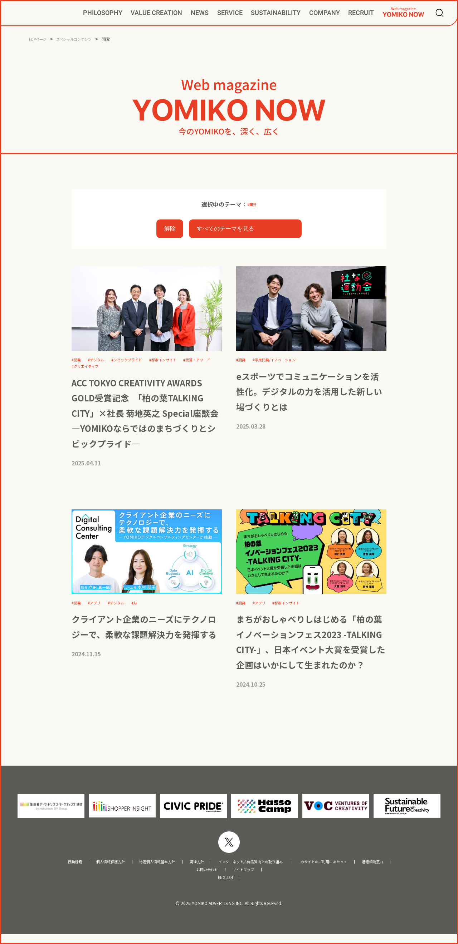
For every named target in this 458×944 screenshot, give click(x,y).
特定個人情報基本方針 (136, 868)
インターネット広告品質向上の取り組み (255, 868)
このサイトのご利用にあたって (349, 868)
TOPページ (39, 39)
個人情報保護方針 (76, 868)
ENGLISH (225, 887)
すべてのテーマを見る (225, 229)
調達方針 (185, 868)
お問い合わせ (203, 877)
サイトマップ (248, 877)
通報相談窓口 (414, 868)
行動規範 (32, 868)
